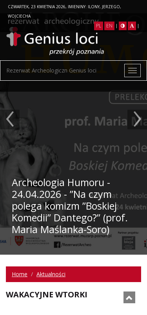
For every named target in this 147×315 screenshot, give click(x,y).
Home (19, 274)
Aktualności (50, 274)
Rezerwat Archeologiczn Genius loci (51, 70)
